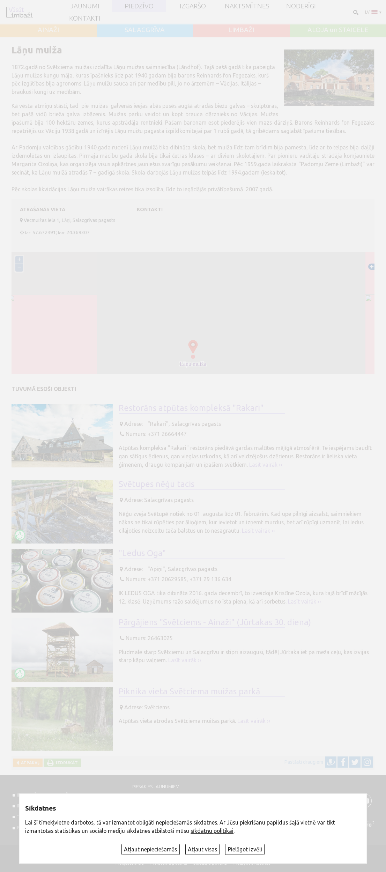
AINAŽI (48, 30)
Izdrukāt (66, 762)
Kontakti (85, 18)
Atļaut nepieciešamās (150, 849)
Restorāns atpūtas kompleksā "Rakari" (191, 408)
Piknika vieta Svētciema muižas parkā (189, 691)
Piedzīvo (139, 6)
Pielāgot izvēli (245, 849)
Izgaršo (193, 6)
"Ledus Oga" (142, 553)
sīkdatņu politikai (212, 831)
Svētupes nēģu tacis (156, 484)
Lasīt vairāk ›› (265, 464)
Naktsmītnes (247, 6)
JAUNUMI (84, 6)
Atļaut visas (202, 849)
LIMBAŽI (241, 30)
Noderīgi (301, 6)
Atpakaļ (29, 762)
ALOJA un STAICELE (337, 30)
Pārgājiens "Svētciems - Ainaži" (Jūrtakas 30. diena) (215, 622)
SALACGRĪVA (145, 30)
